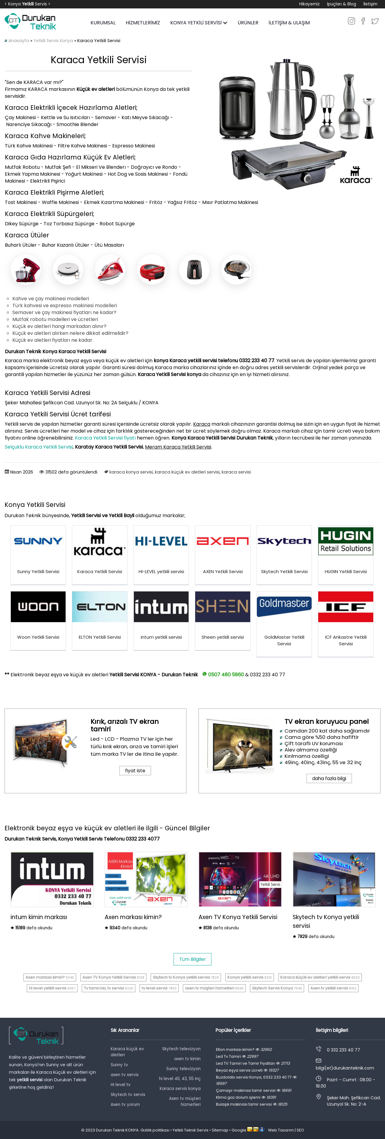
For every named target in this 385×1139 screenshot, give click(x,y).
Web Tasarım (281, 1130)
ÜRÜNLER (248, 22)
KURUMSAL (103, 22)
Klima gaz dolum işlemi (246, 1097)
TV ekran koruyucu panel (327, 721)
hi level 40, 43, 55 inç (180, 1079)
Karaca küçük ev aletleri (127, 1052)
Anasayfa (18, 41)
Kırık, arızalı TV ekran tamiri (125, 725)
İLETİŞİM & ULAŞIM (289, 22)
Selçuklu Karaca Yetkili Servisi (39, 446)
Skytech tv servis (128, 1094)
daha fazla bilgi (329, 778)
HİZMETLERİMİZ (143, 22)
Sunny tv (119, 1065)
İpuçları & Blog (341, 4)
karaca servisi (236, 472)
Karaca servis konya (180, 1088)
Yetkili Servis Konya (53, 41)
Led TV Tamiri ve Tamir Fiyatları (253, 1063)
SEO (300, 1130)
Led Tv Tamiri (237, 1056)
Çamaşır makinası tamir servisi (253, 1090)
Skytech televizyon (181, 1049)
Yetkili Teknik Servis (190, 1130)
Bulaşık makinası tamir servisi (251, 1104)
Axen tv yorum (125, 1104)
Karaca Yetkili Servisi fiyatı (105, 437)
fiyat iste (135, 770)
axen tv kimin (187, 1059)
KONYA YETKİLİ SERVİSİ (198, 22)
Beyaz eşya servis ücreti (247, 1070)
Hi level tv (121, 1085)
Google (239, 1130)
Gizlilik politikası (154, 1130)
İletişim (370, 4)
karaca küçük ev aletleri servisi (187, 472)
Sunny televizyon (183, 1069)
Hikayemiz (309, 4)
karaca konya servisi (131, 472)
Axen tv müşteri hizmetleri (185, 1101)
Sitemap (220, 1130)
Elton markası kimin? (244, 1049)
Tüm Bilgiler (192, 959)
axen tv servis (125, 1075)
